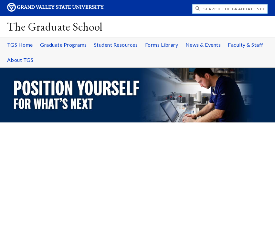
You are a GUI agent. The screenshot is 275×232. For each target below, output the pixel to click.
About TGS (20, 60)
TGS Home (20, 45)
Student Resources (116, 45)
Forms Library (161, 45)
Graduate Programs (63, 45)
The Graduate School (54, 26)
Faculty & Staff (245, 45)
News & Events (203, 45)
